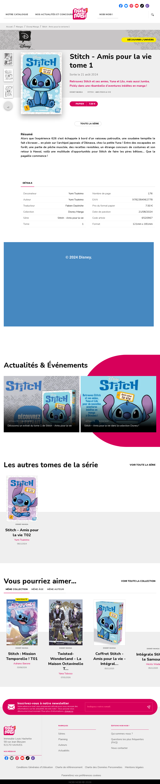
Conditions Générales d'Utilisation (34, 767)
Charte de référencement (68, 767)
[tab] (18, 14)
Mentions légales (134, 767)
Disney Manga (32, 26)
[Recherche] (152, 14)
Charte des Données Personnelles (103, 767)
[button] (138, 39)
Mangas (19, 26)
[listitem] (120, 5)
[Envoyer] (148, 707)
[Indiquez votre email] (115, 707)
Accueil (9, 26)
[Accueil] (80, 13)
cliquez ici (69, 711)
